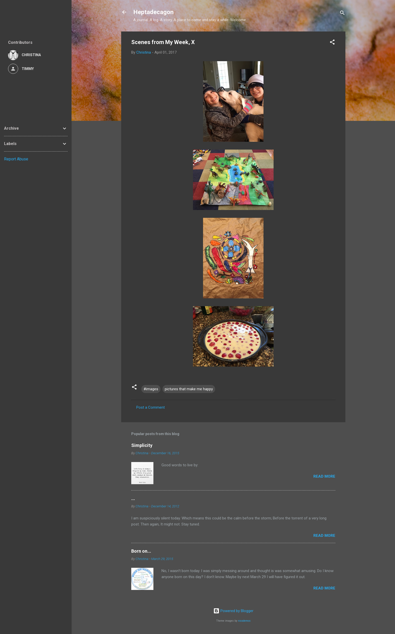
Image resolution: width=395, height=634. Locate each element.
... (133, 498)
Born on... (141, 551)
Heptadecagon (153, 12)
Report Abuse (16, 159)
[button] (332, 43)
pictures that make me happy (189, 389)
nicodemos (244, 620)
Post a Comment (150, 407)
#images (151, 389)
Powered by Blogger (233, 611)
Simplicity (141, 445)
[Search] (342, 13)
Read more (324, 476)
